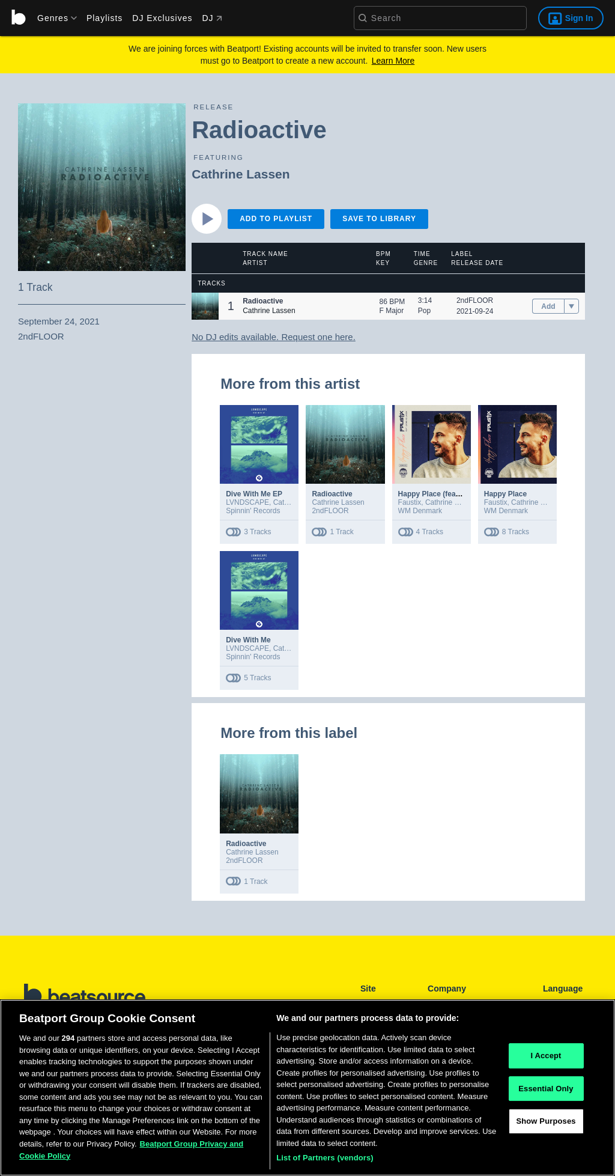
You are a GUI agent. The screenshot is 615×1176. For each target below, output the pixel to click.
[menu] (52, 18)
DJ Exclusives (162, 18)
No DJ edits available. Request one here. (274, 337)
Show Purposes (545, 1127)
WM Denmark (420, 511)
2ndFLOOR (474, 300)
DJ (212, 18)
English (554, 1003)
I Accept (545, 1061)
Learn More (393, 61)
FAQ (435, 1003)
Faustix (410, 502)
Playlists (104, 18)
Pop (424, 310)
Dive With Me (248, 640)
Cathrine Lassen (240, 174)
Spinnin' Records (253, 511)
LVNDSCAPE (247, 502)
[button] (205, 306)
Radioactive (332, 494)
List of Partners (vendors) (325, 1163)
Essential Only (545, 1093)
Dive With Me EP (254, 494)
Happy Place (505, 494)
